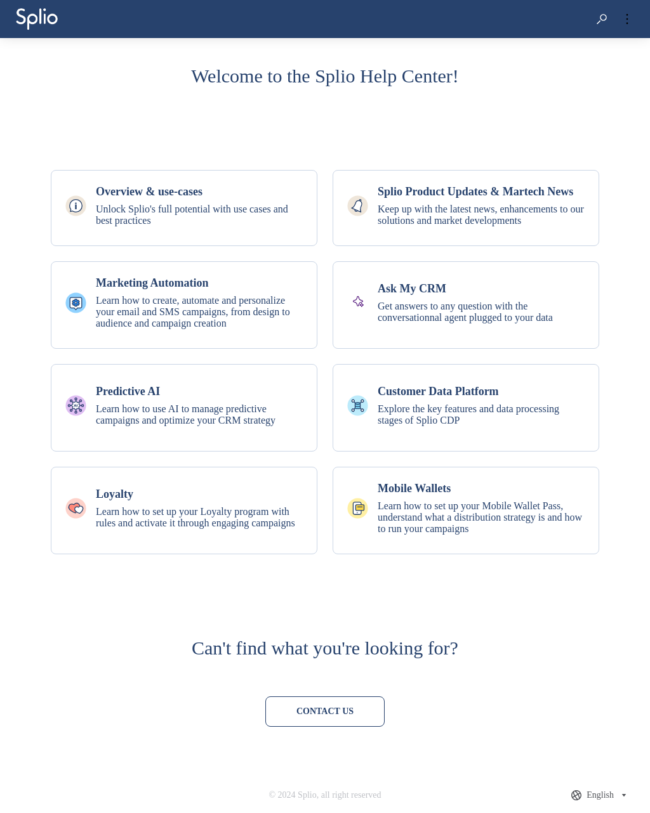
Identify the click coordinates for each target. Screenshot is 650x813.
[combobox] (600, 795)
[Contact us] (325, 711)
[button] (601, 19)
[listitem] (184, 208)
